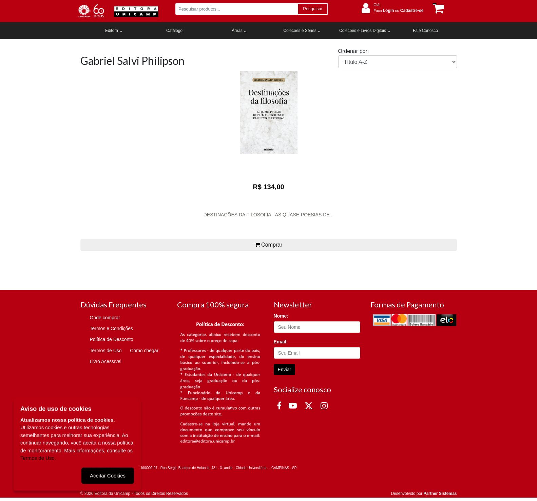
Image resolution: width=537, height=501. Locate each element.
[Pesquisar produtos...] (236, 9)
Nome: (281, 316)
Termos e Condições (111, 328)
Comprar (269, 245)
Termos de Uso (106, 350)
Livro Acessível (105, 361)
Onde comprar (105, 317)
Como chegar (144, 350)
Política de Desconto (111, 339)
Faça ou (398, 10)
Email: (281, 341)
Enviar (284, 369)
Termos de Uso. (38, 457)
